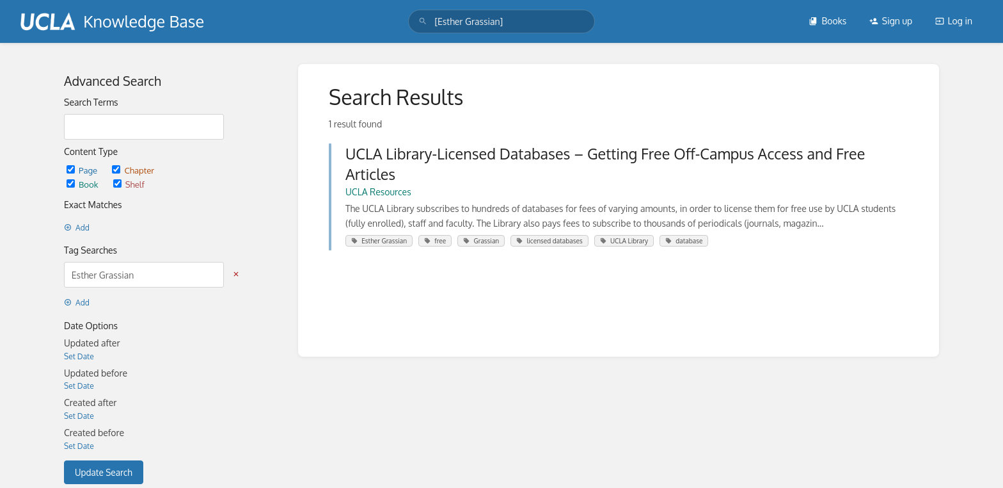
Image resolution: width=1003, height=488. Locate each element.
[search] (501, 21)
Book (83, 184)
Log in (953, 20)
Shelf (129, 184)
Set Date (79, 356)
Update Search (103, 472)
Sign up (890, 20)
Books (827, 20)
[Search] (422, 21)
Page (83, 170)
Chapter (133, 170)
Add (77, 227)
